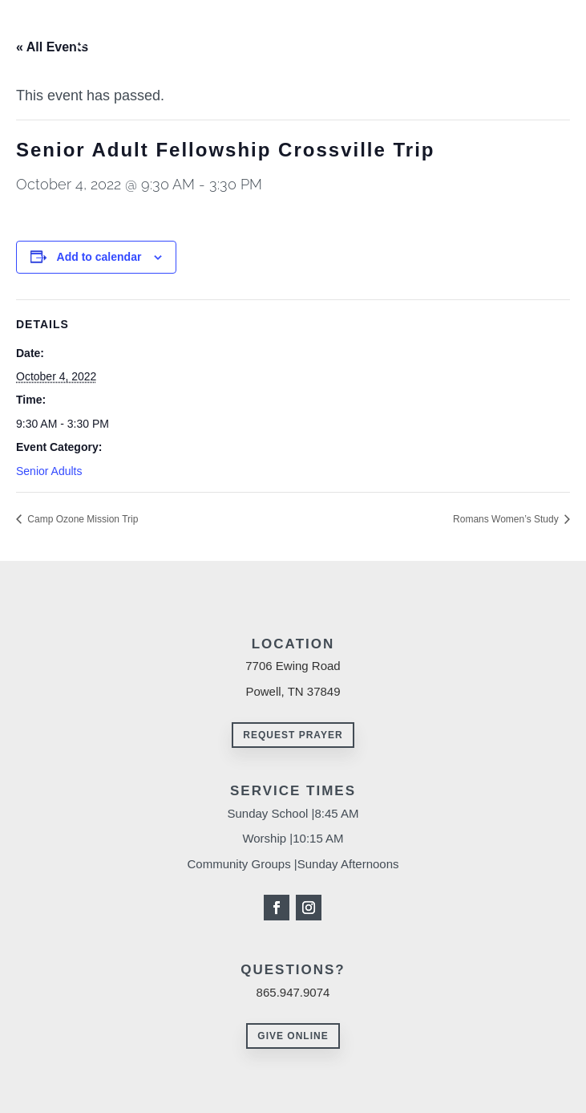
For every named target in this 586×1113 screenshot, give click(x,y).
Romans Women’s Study (507, 519)
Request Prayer (292, 735)
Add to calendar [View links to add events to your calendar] (99, 256)
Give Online (292, 1036)
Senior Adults (49, 471)
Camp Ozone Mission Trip (81, 519)
